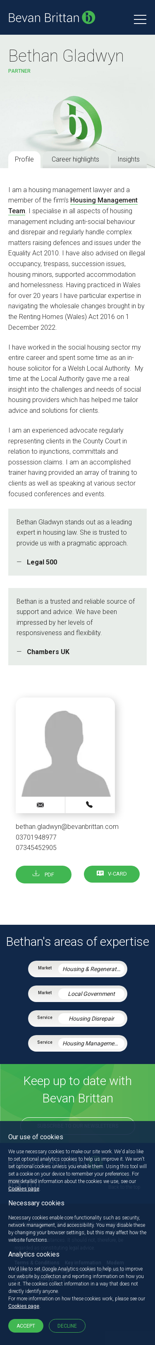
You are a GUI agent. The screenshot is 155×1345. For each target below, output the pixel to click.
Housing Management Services (93, 1043)
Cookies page (23, 1189)
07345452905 (36, 848)
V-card (117, 874)
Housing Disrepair (91, 1018)
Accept (26, 1326)
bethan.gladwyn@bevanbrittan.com (67, 827)
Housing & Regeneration (93, 969)
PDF (43, 874)
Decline (67, 1326)
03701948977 (36, 837)
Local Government (91, 993)
